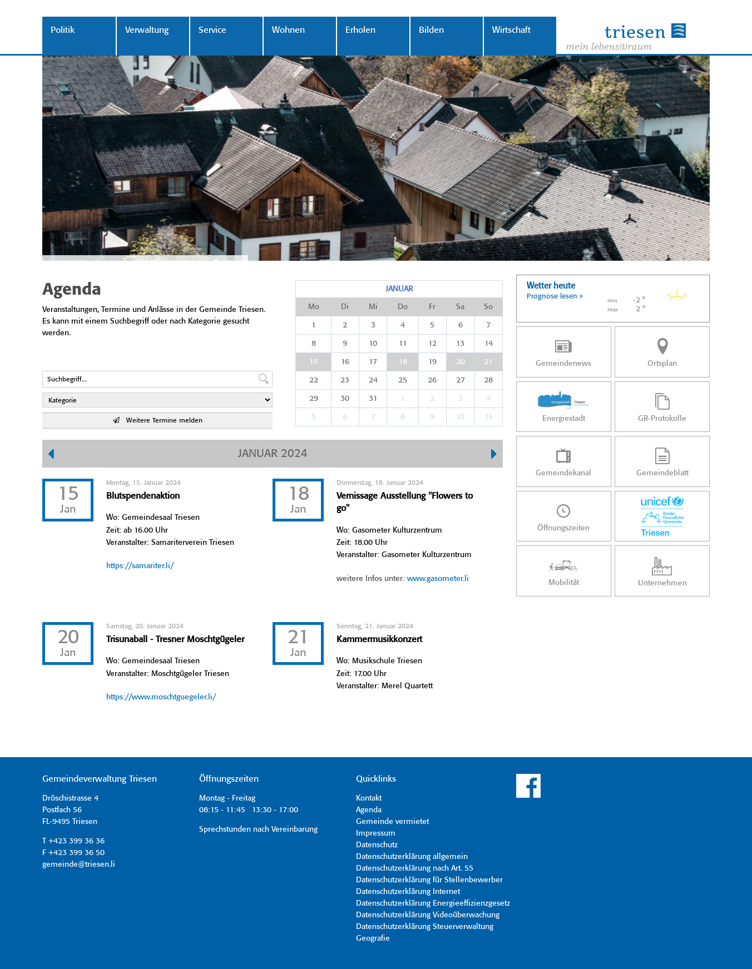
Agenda (369, 810)
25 (402, 380)
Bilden (431, 30)
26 (432, 380)
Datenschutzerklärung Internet (408, 892)
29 (313, 398)
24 (373, 380)
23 (344, 380)
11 (403, 343)
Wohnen (288, 30)
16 (345, 362)
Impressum (375, 833)
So (488, 307)
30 (344, 398)
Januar (399, 289)
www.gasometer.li (438, 579)
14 (488, 343)
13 (460, 343)
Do (403, 307)
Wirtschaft (511, 30)
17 (373, 362)
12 (432, 343)
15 (313, 362)
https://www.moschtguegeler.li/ (161, 697)
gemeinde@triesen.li (78, 864)
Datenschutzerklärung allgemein (412, 857)
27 (460, 380)
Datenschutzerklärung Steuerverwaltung (424, 927)
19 (432, 362)
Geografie (373, 938)
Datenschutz (377, 845)
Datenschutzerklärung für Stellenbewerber (429, 880)
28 (488, 380)
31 (373, 398)
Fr (432, 307)
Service (212, 30)
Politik (63, 30)
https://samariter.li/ (140, 566)
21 (488, 362)
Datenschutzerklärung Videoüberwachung (427, 915)
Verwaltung (147, 30)
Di (345, 307)
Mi (373, 307)
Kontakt (369, 798)
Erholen (360, 30)
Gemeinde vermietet (392, 822)
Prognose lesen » (555, 296)
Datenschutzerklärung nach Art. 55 (414, 868)
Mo (313, 307)
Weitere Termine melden (157, 420)
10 (373, 343)
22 (313, 380)
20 (460, 362)
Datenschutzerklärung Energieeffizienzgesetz (433, 903)
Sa (460, 307)
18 (403, 362)
